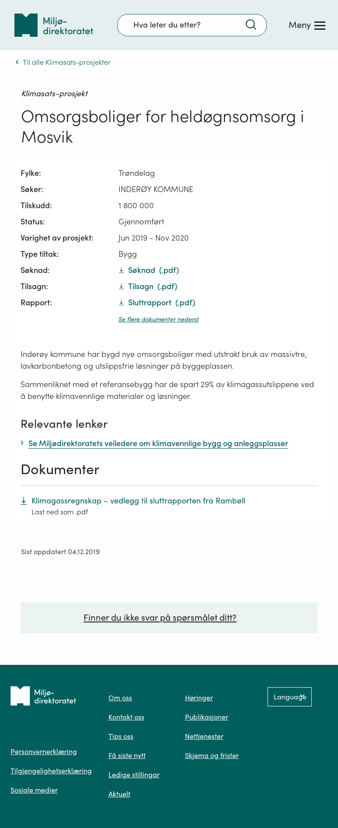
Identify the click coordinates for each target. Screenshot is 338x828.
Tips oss (120, 736)
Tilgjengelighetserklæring (51, 770)
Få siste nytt (127, 755)
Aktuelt (119, 794)
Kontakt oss (126, 717)
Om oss (120, 697)
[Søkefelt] (192, 25)
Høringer (199, 697)
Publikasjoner (206, 717)
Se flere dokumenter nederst (158, 319)
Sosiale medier (34, 790)
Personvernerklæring (43, 751)
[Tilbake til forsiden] (53, 25)
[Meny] (307, 25)
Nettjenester (204, 736)
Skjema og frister (212, 755)
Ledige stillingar (134, 774)
